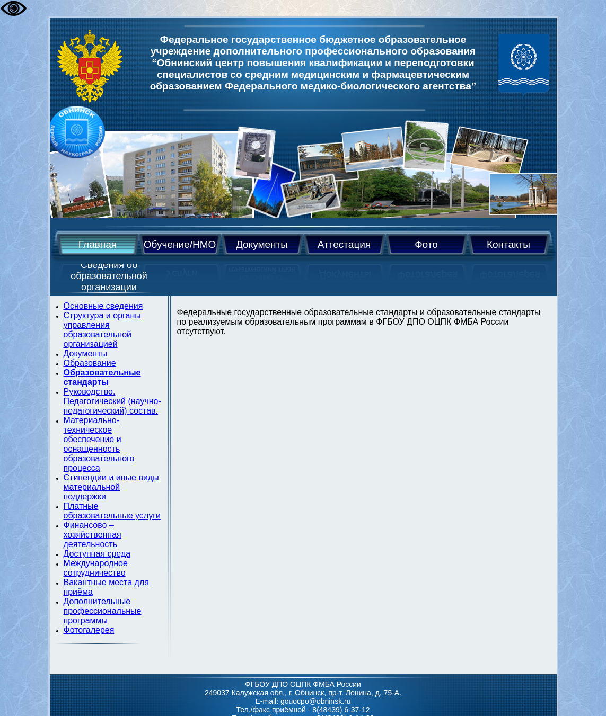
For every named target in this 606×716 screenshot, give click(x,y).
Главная (97, 244)
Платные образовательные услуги (112, 511)
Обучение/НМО (180, 244)
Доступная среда (97, 553)
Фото (426, 244)
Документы (262, 244)
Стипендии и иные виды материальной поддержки (111, 487)
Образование (90, 363)
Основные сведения (103, 305)
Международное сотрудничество (96, 568)
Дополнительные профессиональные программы (103, 611)
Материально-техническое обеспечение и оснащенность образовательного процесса (99, 444)
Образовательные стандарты (102, 377)
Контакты (508, 244)
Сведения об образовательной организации (109, 275)
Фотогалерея (89, 629)
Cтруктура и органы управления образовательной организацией (102, 329)
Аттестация (344, 244)
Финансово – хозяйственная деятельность (92, 535)
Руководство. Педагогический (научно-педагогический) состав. (112, 401)
